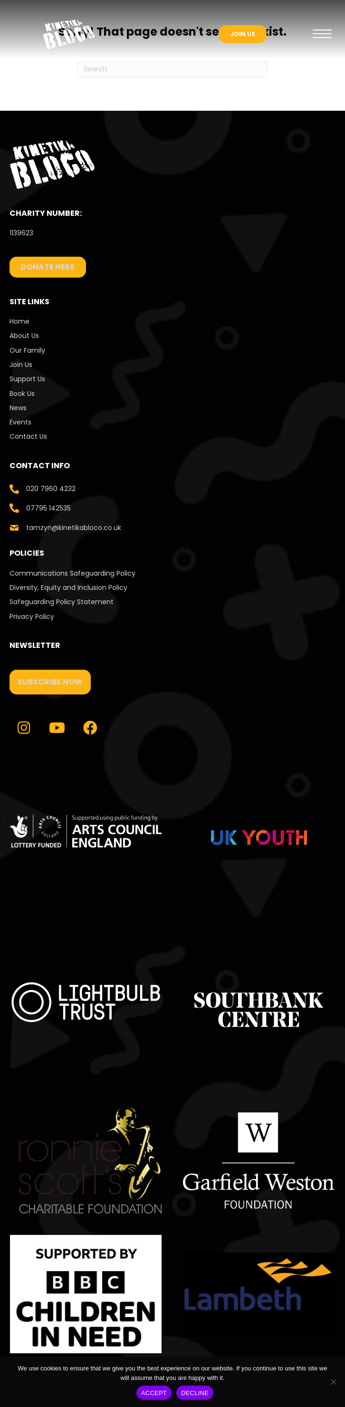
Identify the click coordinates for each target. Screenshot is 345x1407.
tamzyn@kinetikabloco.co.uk (73, 527)
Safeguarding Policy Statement (62, 602)
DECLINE (195, 1393)
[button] (50, 682)
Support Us (27, 379)
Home (19, 321)
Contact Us (29, 436)
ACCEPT (154, 1393)
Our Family (27, 350)
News (18, 408)
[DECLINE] (333, 1382)
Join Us (21, 364)
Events (20, 422)
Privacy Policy (32, 616)
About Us (24, 335)
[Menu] (322, 34)
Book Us (22, 393)
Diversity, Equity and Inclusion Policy (68, 587)
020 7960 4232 (51, 488)
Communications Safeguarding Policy (72, 573)
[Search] (172, 69)
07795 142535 (48, 508)
